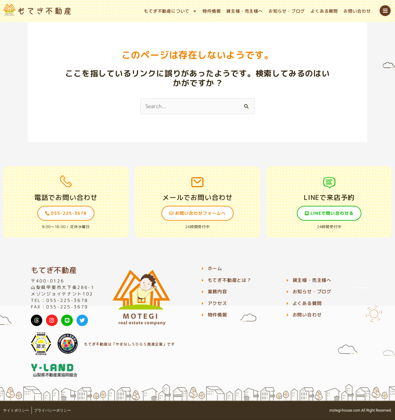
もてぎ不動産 (54, 270)
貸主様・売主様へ (244, 11)
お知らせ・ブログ (286, 11)
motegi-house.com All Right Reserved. (360, 410)
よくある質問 (324, 11)
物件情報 (211, 11)
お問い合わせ (357, 11)
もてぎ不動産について (170, 11)
